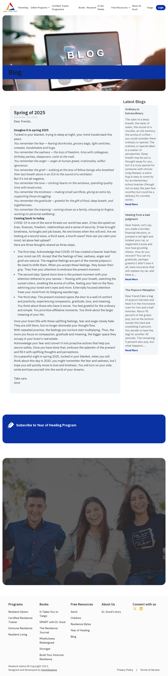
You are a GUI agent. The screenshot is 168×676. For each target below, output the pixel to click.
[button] (40, 7)
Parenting (23, 7)
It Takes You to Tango (49, 614)
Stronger (45, 649)
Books (82, 7)
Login (160, 7)
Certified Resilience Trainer (20, 620)
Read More (131, 204)
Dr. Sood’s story (111, 612)
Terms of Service (150, 669)
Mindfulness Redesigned (47, 640)
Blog (73, 636)
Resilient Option (18, 612)
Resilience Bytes (81, 624)
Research (91, 7)
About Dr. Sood (137, 7)
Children (76, 618)
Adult (74, 612)
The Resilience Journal (49, 630)
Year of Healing (80, 630)
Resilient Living (17, 634)
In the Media (101, 7)
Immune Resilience (20, 628)
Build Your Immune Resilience (52, 657)
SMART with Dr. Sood (52, 622)
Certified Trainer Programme (60, 7)
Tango (150, 7)
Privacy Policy (125, 669)
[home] (9, 7)
